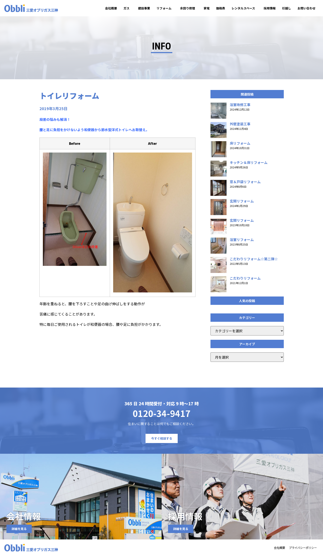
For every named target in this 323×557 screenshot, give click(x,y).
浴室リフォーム (242, 240)
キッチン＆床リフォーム (248, 163)
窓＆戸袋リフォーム (245, 183)
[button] (247, 95)
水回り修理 (188, 8)
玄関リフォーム (242, 202)
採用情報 (270, 8)
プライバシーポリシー (300, 549)
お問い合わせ (306, 8)
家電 (207, 8)
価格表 (220, 8)
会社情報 (23, 517)
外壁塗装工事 (240, 125)
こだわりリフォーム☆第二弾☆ (254, 260)
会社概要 (111, 8)
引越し (286, 8)
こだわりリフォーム (245, 279)
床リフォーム (240, 144)
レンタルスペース (244, 8)
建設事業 (144, 8)
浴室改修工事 (240, 105)
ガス (127, 8)
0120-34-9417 (162, 414)
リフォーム (165, 8)
